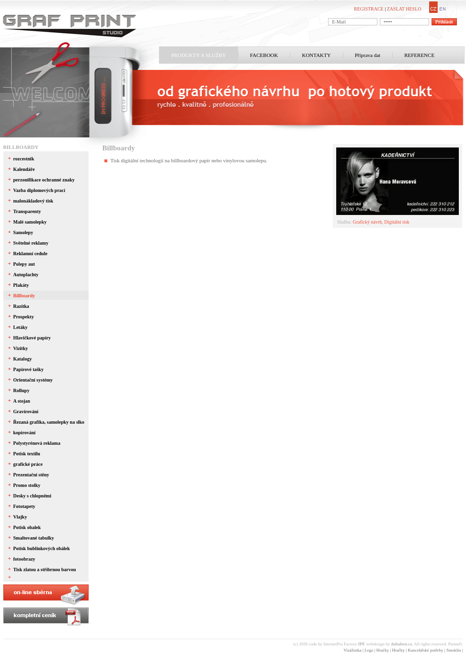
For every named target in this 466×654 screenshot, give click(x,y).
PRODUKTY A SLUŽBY (199, 55)
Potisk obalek (27, 527)
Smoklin (453, 650)
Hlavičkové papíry (32, 337)
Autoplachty (26, 274)
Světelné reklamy (30, 243)
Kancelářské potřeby (425, 650)
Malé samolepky (30, 222)
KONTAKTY (316, 55)
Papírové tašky (28, 369)
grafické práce (28, 464)
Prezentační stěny (31, 474)
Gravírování (26, 411)
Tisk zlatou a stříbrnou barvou (44, 569)
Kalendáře (24, 169)
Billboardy (21, 147)
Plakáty (21, 285)
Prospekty (23, 316)
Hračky (382, 650)
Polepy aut (24, 264)
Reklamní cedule (30, 253)
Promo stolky (27, 485)
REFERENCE (419, 55)
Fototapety (24, 506)
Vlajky (20, 516)
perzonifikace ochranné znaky (44, 179)
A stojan (21, 401)
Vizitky (20, 348)
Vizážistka (352, 650)
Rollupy (21, 390)
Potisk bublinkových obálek (41, 548)
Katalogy (22, 358)
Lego (369, 650)
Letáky (20, 327)
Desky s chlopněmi (32, 495)
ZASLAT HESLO (404, 8)
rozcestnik (23, 158)
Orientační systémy (33, 380)
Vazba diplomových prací (39, 190)
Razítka (21, 306)
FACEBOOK (264, 55)
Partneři (455, 644)
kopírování (24, 432)
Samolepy (23, 232)
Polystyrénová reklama (36, 443)
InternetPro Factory (344, 644)
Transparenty (27, 211)
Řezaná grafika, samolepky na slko (49, 422)
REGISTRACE (369, 8)
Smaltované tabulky (33, 538)
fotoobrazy (24, 559)
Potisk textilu (26, 453)
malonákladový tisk (33, 200)
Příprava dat (367, 55)
